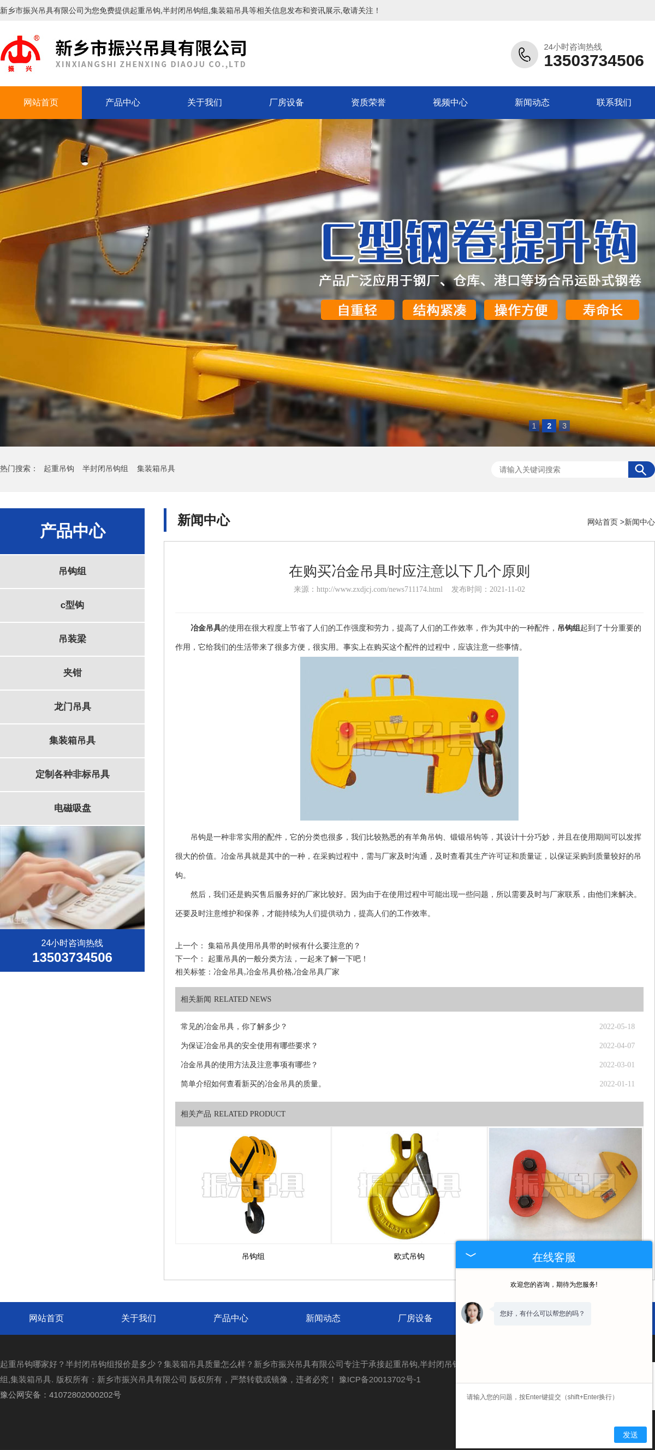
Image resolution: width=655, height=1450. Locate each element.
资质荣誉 (368, 102)
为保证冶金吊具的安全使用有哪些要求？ (249, 1046)
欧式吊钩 (409, 1256)
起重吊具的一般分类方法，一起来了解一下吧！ (288, 959)
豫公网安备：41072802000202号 (60, 1394)
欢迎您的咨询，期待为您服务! (553, 1284)
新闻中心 (639, 522)
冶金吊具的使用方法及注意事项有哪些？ (249, 1065)
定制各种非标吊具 (72, 774)
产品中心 (122, 102)
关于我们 (204, 102)
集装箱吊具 (156, 469)
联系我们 (614, 102)
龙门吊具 (72, 707)
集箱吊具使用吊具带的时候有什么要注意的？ (284, 946)
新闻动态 (532, 102)
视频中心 (450, 102)
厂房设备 (286, 102)
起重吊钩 (145, 10)
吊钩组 (72, 571)
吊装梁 (72, 639)
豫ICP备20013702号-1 (380, 1379)
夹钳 (72, 673)
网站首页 (40, 102)
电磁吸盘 (72, 808)
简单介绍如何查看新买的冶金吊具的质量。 (253, 1084)
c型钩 (72, 605)
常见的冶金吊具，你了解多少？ (234, 1027)
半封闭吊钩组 (106, 469)
